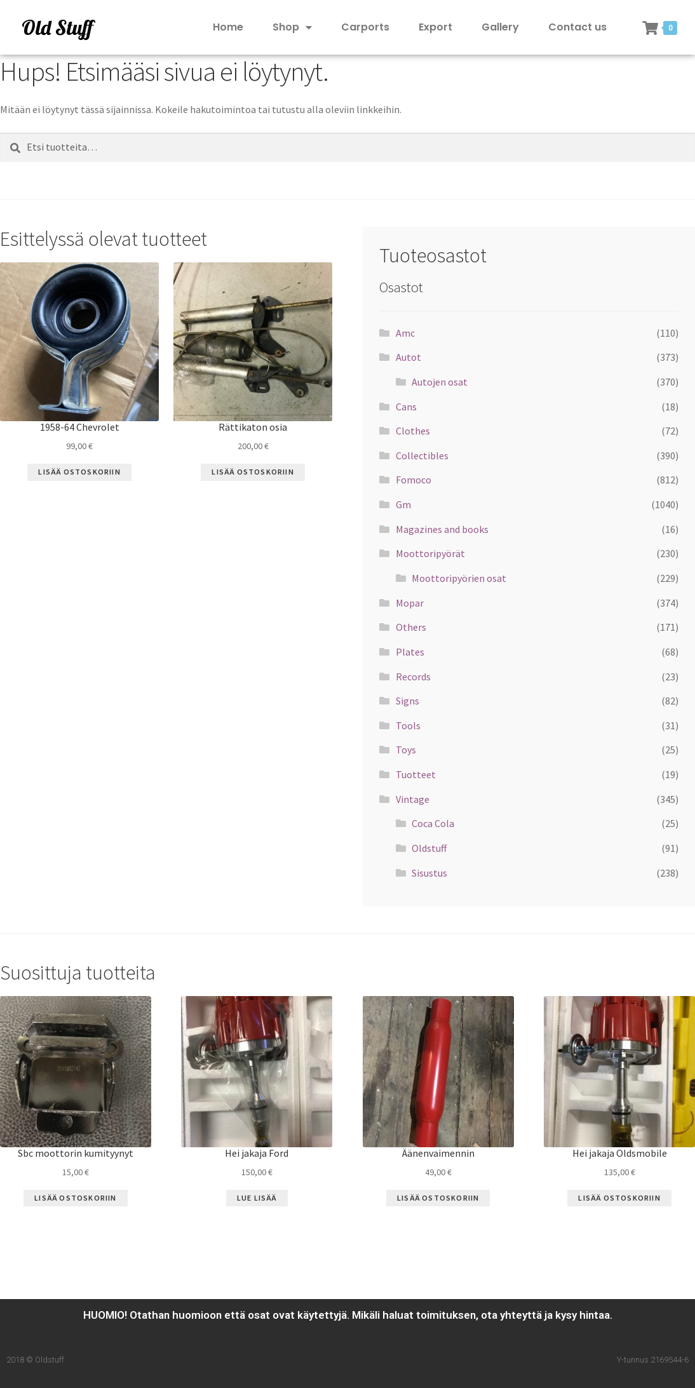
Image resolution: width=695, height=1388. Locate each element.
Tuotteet (416, 774)
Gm (403, 504)
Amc (405, 333)
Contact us (577, 27)
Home (228, 27)
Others (411, 627)
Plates (410, 651)
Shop (292, 27)
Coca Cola (433, 823)
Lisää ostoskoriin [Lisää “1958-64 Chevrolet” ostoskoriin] (79, 471)
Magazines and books (442, 529)
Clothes (413, 430)
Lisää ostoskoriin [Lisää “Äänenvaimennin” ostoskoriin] (438, 1198)
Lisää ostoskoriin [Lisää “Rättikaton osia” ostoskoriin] (253, 471)
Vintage (412, 799)
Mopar (410, 602)
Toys (406, 749)
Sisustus (429, 872)
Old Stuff (57, 27)
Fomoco (413, 479)
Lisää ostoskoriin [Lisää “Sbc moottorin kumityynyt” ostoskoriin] (75, 1198)
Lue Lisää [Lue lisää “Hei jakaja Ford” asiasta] (257, 1198)
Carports (365, 27)
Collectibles (422, 455)
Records (413, 676)
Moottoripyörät (430, 553)
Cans (406, 406)
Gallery (500, 27)
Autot (408, 357)
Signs (407, 700)
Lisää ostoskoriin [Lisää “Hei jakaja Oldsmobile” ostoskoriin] (619, 1198)
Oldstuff (429, 848)
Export (435, 27)
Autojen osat (440, 381)
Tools (408, 725)
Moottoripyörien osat (459, 578)
